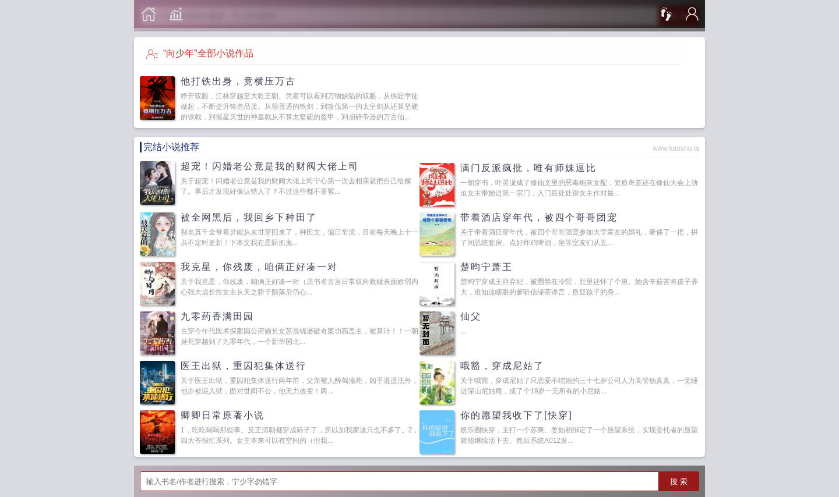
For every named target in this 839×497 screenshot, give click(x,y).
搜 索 (679, 481)
